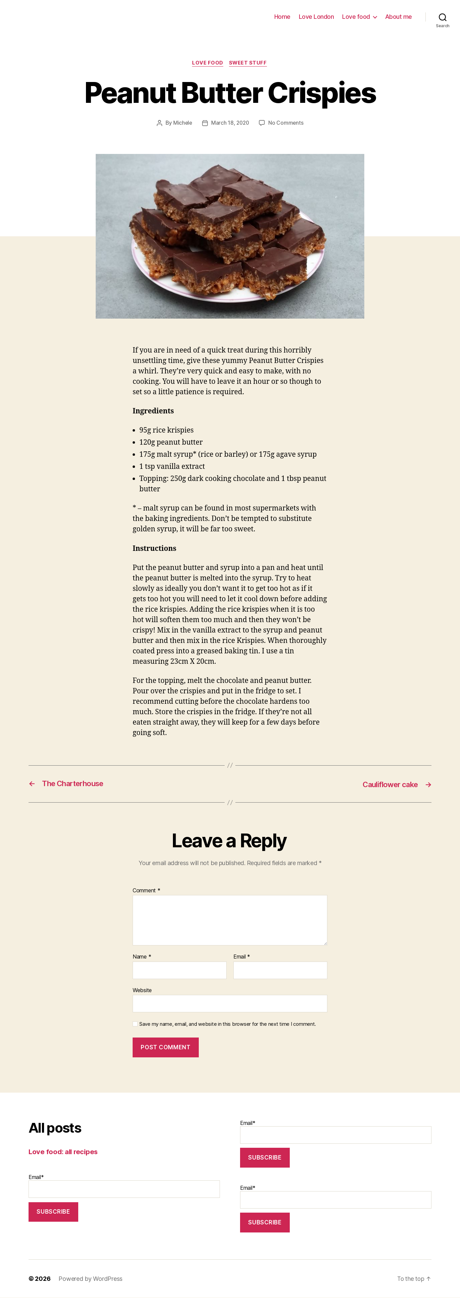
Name (142, 957)
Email (241, 957)
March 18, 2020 (230, 123)
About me (398, 16)
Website (142, 990)
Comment (146, 891)
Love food (356, 16)
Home (282, 16)
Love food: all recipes (64, 1152)
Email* (124, 1186)
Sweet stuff (249, 63)
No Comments (287, 123)
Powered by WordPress (90, 1279)
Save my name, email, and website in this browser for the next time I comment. (227, 1025)
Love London (316, 16)
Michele (181, 123)
